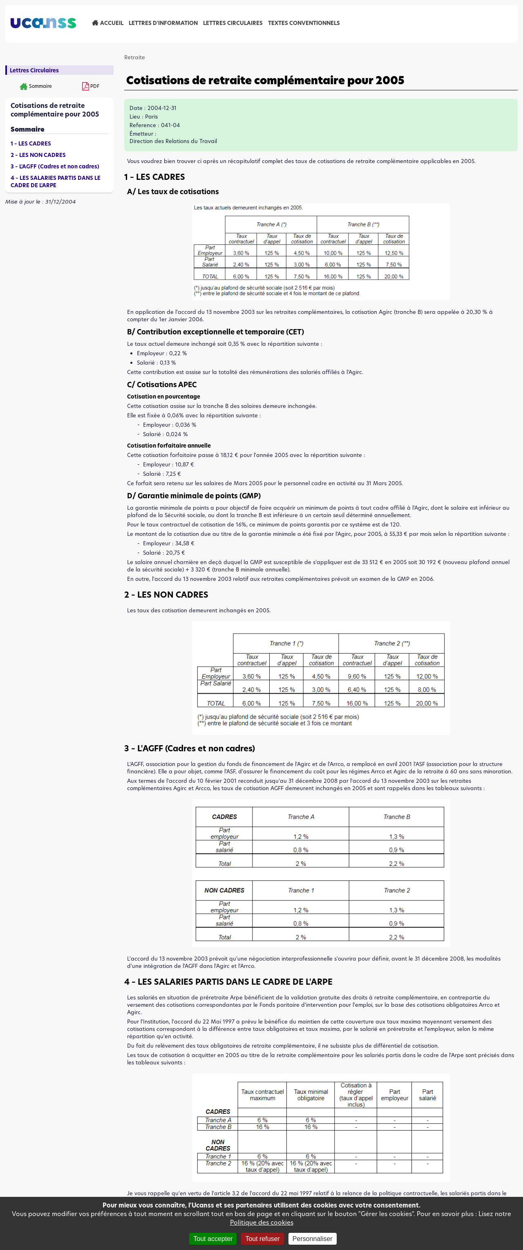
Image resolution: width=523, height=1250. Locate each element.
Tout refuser (262, 1238)
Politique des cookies (261, 1222)
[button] (321, 298)
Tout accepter (212, 1238)
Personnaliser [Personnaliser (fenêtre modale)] (313, 1238)
